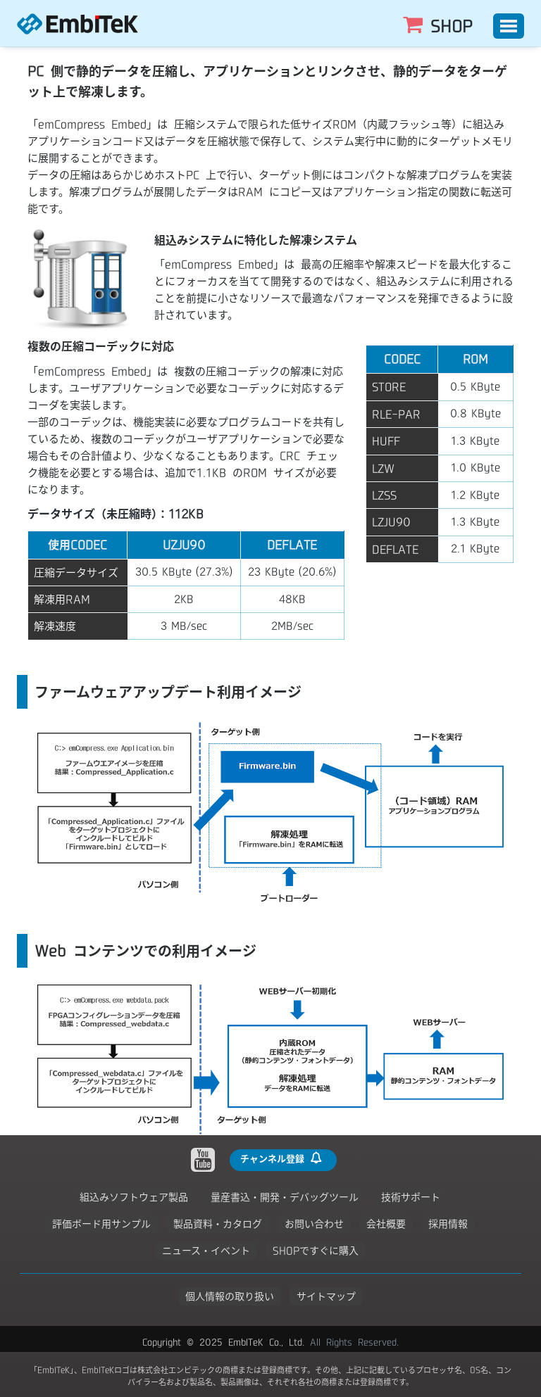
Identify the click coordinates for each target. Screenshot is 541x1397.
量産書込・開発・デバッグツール (285, 1197)
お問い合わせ (314, 1224)
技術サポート (410, 1197)
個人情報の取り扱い (229, 1296)
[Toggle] (508, 26)
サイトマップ (326, 1296)
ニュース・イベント (206, 1251)
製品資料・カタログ (217, 1224)
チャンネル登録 (281, 1157)
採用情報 (448, 1224)
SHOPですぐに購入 (316, 1251)
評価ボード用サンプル (101, 1224)
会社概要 (386, 1224)
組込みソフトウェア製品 (134, 1197)
